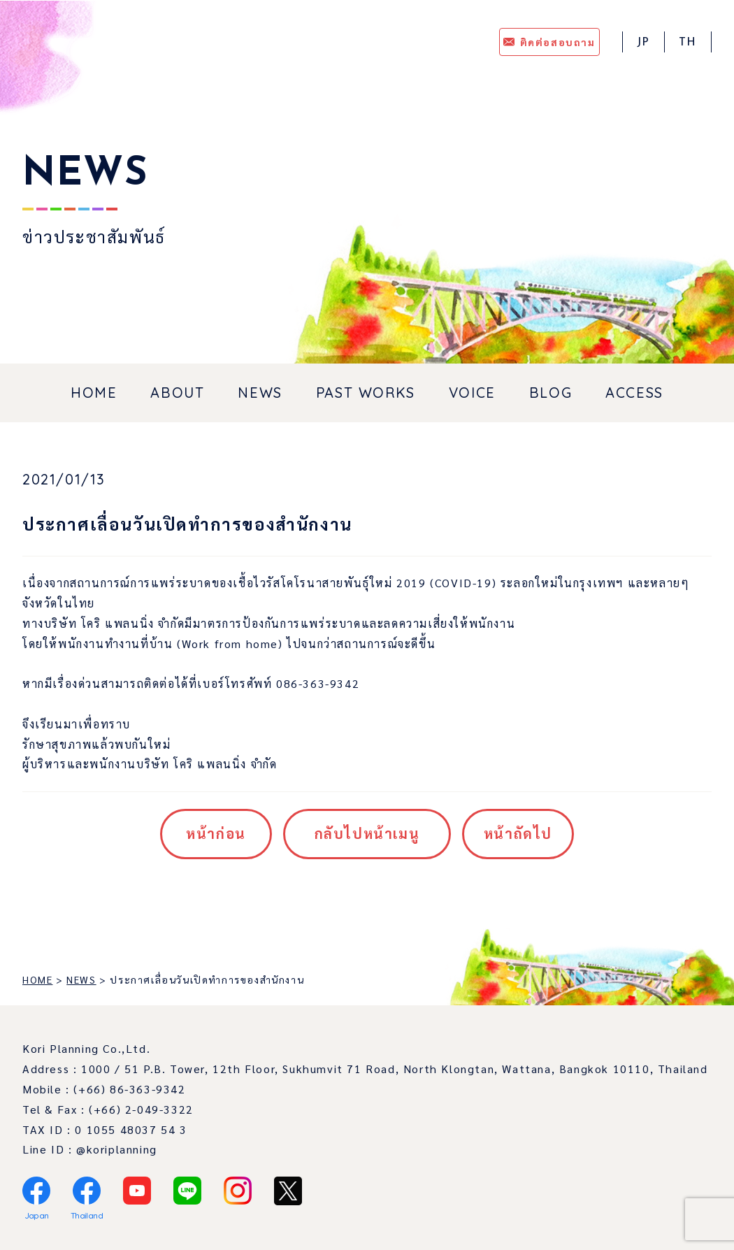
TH (688, 42)
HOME (94, 392)
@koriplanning (116, 1149)
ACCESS (634, 392)
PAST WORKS (365, 392)
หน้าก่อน (216, 833)
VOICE (472, 392)
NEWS (260, 392)
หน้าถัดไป (518, 833)
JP (643, 42)
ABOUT (177, 392)
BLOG (550, 392)
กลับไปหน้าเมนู (367, 833)
